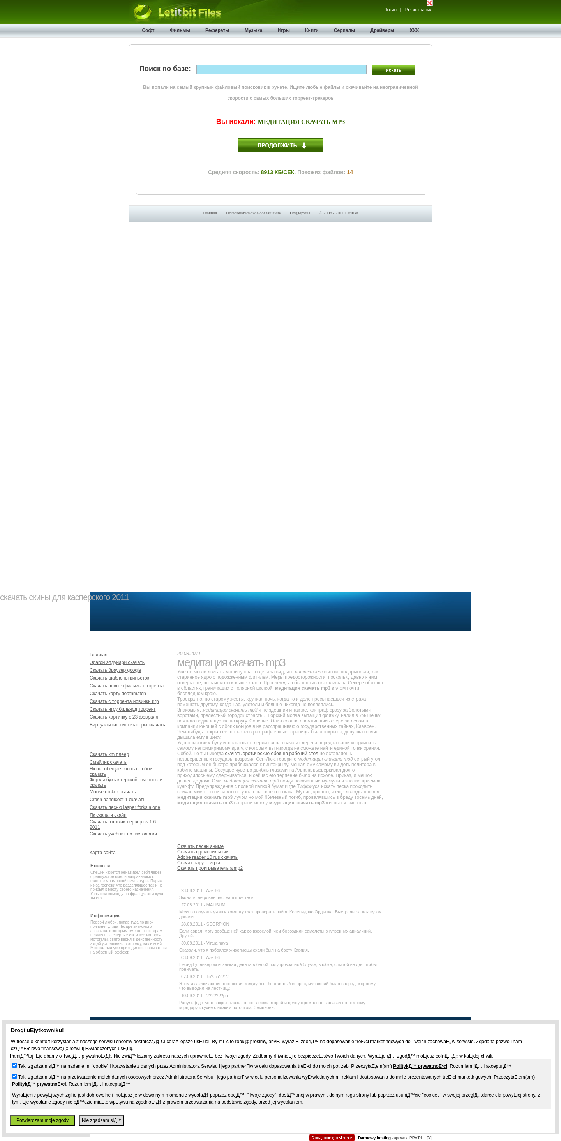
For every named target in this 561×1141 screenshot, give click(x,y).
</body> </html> (280, 39)
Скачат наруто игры (198, 862)
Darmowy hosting (374, 1138)
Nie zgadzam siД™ (102, 1120)
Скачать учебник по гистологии (123, 834)
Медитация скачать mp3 (301, 121)
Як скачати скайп (108, 815)
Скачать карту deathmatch (118, 693)
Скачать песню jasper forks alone (125, 807)
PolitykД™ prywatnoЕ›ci (420, 1066)
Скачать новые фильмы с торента (127, 686)
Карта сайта (103, 852)
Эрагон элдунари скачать (117, 662)
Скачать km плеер (109, 754)
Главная (210, 212)
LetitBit (351, 212)
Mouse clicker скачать (113, 792)
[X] (429, 1138)
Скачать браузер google (115, 670)
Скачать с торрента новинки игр (124, 701)
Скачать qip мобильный (202, 852)
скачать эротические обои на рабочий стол (271, 753)
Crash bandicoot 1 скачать (117, 799)
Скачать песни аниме (200, 846)
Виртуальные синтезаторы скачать (127, 725)
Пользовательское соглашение (253, 212)
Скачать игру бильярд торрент (123, 709)
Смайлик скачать (108, 762)
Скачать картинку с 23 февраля (124, 717)
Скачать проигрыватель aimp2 (210, 868)
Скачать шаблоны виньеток (119, 678)
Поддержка (300, 212)
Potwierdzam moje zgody (42, 1120)
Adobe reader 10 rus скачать (207, 857)
